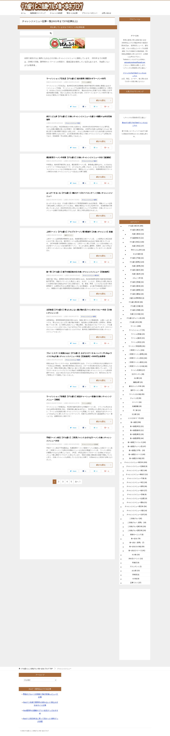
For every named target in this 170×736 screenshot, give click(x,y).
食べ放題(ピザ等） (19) (137, 517)
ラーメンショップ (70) (137, 396)
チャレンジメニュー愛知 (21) (137, 569)
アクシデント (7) (136, 633)
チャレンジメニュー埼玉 (73, 123)
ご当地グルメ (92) (135, 585)
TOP (37, 669)
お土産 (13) (136, 637)
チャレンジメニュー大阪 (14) (137, 577)
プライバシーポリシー (89, 13)
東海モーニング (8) (136, 601)
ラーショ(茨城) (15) (138, 400)
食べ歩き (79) (135, 605)
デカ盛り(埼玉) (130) (137, 308)
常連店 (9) (135, 629)
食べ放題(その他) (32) (136, 525)
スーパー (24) (137, 469)
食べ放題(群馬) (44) (136, 505)
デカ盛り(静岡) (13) (136, 356)
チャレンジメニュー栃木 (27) (137, 557)
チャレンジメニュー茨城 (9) (136, 561)
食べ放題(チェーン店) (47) (137, 513)
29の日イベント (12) (136, 625)
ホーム (23, 13)
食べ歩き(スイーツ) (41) (136, 617)
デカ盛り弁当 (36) (135, 388)
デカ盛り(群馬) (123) (137, 328)
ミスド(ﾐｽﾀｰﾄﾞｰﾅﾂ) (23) (136, 485)
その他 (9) (135, 645)
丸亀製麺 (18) (137, 473)
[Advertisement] (67, 522)
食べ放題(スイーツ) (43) (136, 521)
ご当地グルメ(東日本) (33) (137, 593)
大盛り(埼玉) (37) (138, 312)
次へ (77, 482)
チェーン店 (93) (135, 465)
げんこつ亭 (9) (138, 344)
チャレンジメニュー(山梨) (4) (137, 565)
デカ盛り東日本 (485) (135, 292)
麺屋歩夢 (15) (138, 449)
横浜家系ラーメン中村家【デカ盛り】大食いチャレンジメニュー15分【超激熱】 (79, 157)
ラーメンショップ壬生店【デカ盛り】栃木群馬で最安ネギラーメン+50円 (76, 79)
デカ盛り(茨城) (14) (136, 348)
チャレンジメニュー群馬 (89, 200)
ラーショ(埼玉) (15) (138, 408)
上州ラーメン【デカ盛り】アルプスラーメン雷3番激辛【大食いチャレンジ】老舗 (79, 232)
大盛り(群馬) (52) (138, 332)
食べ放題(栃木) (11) (136, 497)
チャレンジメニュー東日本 (91, 275)
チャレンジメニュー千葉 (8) (136, 545)
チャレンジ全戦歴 (56, 13)
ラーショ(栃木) (86, 82)
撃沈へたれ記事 (72, 13)
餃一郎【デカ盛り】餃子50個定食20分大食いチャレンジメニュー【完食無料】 (78, 272)
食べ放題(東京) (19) (136, 501)
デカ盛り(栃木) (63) (136, 336)
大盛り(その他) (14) (136, 380)
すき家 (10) (136, 481)
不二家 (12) (137, 477)
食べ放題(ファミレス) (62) (137, 509)
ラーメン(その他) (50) (136, 461)
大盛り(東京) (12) (138, 300)
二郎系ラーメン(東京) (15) (138, 429)
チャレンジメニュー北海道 (90, 444)
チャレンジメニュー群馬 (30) (137, 553)
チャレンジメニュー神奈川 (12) (137, 541)
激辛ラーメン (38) (137, 457)
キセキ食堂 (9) (138, 320)
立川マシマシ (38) (138, 440)
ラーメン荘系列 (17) (138, 437)
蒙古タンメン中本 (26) (137, 453)
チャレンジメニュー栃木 (89, 161)
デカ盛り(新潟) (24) (136, 352)
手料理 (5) (135, 641)
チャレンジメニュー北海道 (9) (136, 533)
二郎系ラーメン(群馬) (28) (138, 420)
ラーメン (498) (136, 392)
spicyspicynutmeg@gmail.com (134, 62)
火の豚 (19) (138, 444)
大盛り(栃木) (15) (138, 340)
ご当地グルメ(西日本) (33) (137, 597)
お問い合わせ (106, 13)
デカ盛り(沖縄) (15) (136, 376)
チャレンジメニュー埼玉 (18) (137, 549)
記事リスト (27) (135, 649)
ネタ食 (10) (136, 621)
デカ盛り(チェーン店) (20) (136, 384)
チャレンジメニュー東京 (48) (137, 537)
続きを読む (103, 100)
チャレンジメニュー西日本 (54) (136, 573)
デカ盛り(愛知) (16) (136, 360)
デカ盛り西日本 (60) (136, 368)
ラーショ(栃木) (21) (138, 404)
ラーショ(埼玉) (86, 403)
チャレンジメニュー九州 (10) (137, 581)
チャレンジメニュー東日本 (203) (135, 529)
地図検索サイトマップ (38, 13)
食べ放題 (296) (136, 489)
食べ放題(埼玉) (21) (136, 493)
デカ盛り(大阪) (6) (136, 372)
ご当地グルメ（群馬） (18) (136, 589)
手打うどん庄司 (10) (138, 316)
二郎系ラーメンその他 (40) (138, 433)
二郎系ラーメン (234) (136, 416)
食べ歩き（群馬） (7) (136, 609)
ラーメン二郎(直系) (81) (136, 412)
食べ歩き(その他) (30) (136, 613)
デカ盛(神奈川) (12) (136, 304)
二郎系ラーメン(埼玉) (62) (138, 424)
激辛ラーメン (69, 235)
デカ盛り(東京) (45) (136, 296)
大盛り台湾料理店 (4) (136, 364)
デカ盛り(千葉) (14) (136, 324)
